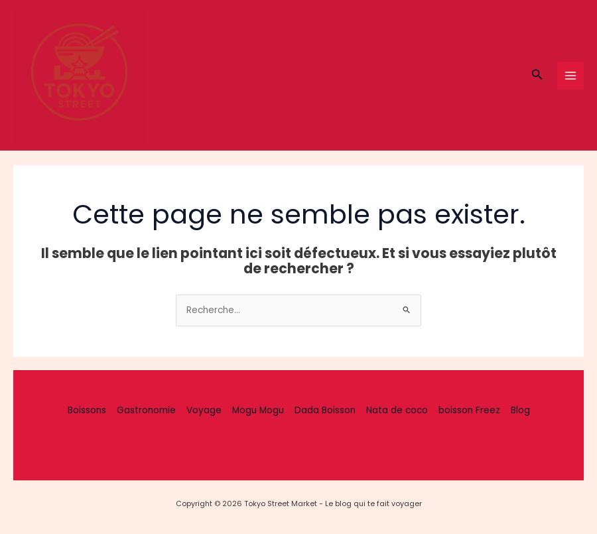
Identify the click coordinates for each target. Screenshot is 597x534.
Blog (520, 410)
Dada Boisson (325, 410)
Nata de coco (397, 410)
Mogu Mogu (258, 410)
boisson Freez (469, 410)
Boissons (87, 410)
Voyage (204, 410)
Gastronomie (146, 410)
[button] (537, 75)
